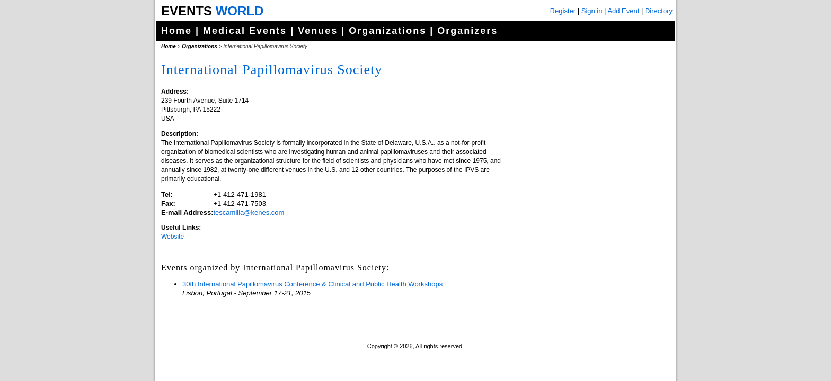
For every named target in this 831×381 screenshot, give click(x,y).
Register (563, 11)
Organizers (467, 30)
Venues (318, 30)
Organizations (387, 30)
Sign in (592, 11)
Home (176, 30)
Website (172, 236)
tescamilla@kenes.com (249, 212)
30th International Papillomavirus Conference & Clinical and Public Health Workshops (312, 284)
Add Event (623, 11)
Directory (659, 11)
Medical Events (245, 30)
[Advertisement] (587, 264)
